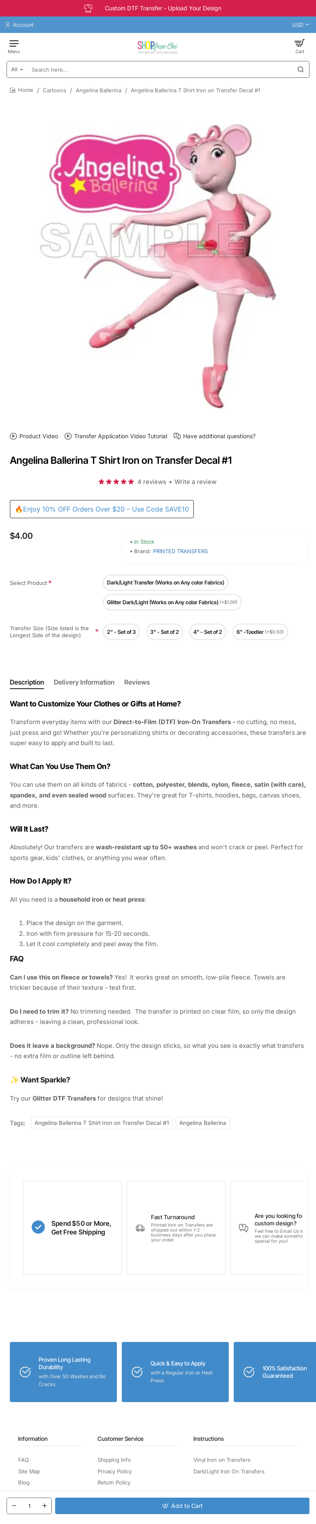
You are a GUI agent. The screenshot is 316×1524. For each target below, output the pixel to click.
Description (27, 682)
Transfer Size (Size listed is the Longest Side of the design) (49, 631)
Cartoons (54, 90)
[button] (182, 1506)
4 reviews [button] (151, 482)
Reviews (137, 682)
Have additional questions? (219, 436)
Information (33, 1438)
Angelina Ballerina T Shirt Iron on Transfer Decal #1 (102, 1123)
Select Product (28, 583)
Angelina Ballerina (98, 90)
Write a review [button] (195, 482)
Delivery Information (84, 682)
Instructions (208, 1438)
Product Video (38, 436)
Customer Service (121, 1438)
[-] (14, 1506)
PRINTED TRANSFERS (180, 551)
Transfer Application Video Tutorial (120, 436)
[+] (44, 1506)
